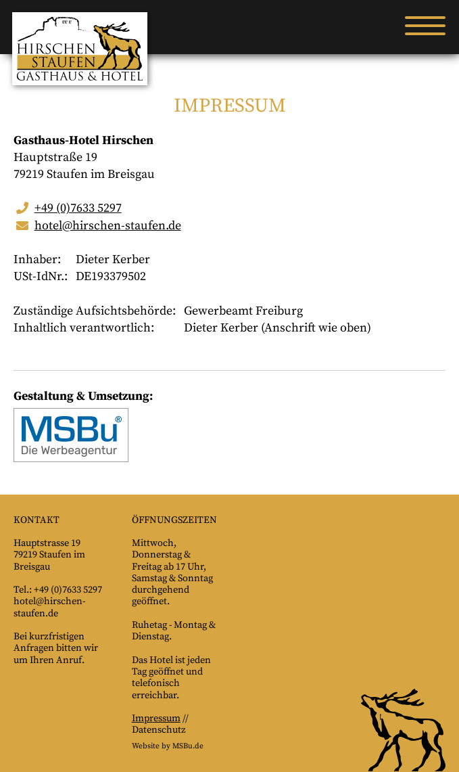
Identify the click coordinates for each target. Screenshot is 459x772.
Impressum (156, 718)
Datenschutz (159, 730)
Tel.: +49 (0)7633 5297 (58, 590)
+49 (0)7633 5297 (78, 208)
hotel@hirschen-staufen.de (107, 225)
